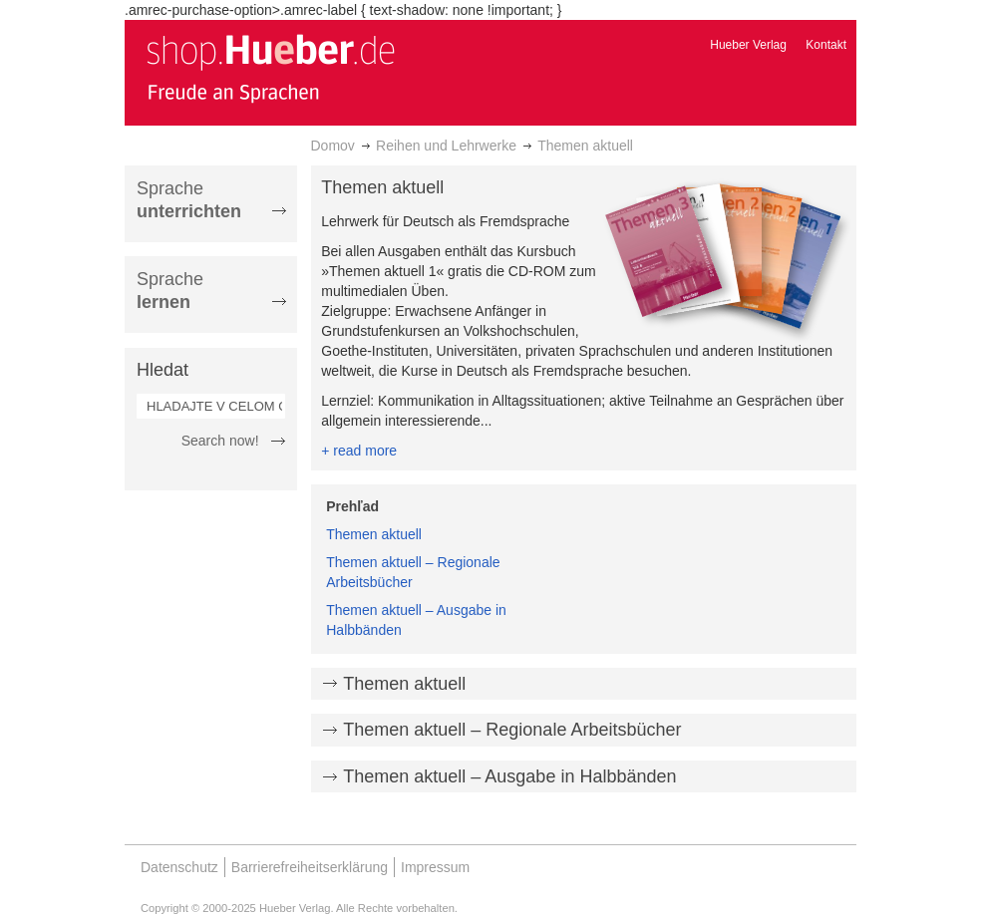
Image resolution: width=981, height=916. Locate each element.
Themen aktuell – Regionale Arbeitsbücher (512, 730)
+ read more (359, 450)
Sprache (189, 199)
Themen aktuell (374, 534)
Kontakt (826, 45)
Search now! (220, 441)
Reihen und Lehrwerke (446, 145)
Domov (333, 145)
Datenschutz (179, 867)
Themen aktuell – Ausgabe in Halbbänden (509, 776)
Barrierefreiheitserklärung (309, 867)
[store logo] (270, 68)
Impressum (435, 867)
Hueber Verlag (748, 45)
